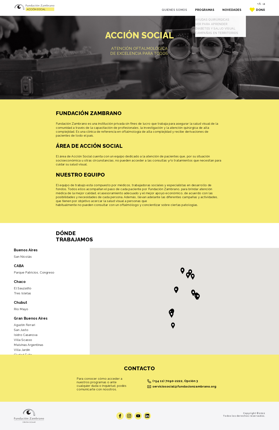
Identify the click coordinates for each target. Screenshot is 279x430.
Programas (201, 10)
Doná (260, 10)
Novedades (229, 10)
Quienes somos (168, 10)
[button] (198, 297)
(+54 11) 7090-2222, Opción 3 (172, 381)
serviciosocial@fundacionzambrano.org (181, 387)
